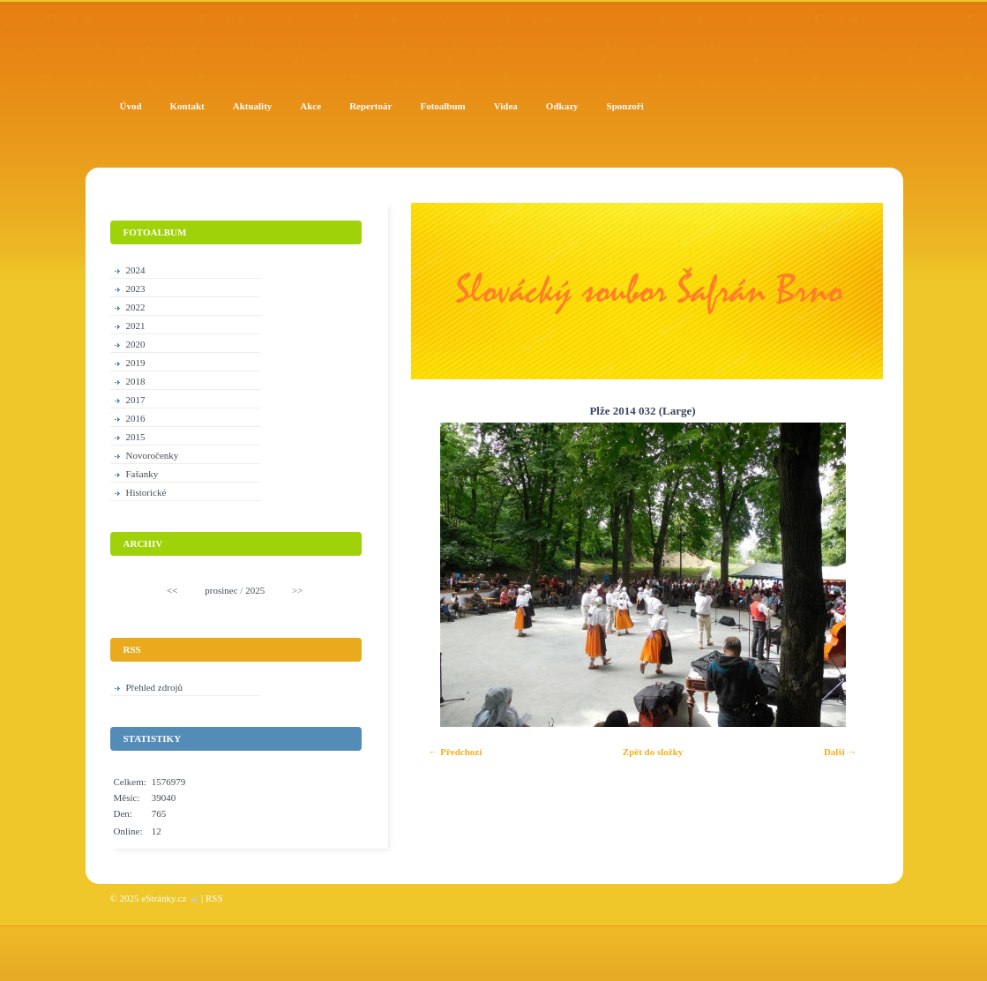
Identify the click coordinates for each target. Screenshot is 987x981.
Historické (146, 492)
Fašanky (142, 473)
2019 (136, 362)
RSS (214, 898)
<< (172, 590)
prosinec (221, 590)
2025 (255, 590)
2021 (136, 325)
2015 (136, 436)
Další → (840, 751)
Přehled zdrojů (154, 687)
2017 (136, 399)
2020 (136, 344)
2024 (136, 270)
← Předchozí (455, 751)
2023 (136, 288)
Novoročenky (152, 455)
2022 (136, 307)
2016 (136, 418)
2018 (136, 381)
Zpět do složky (653, 751)
